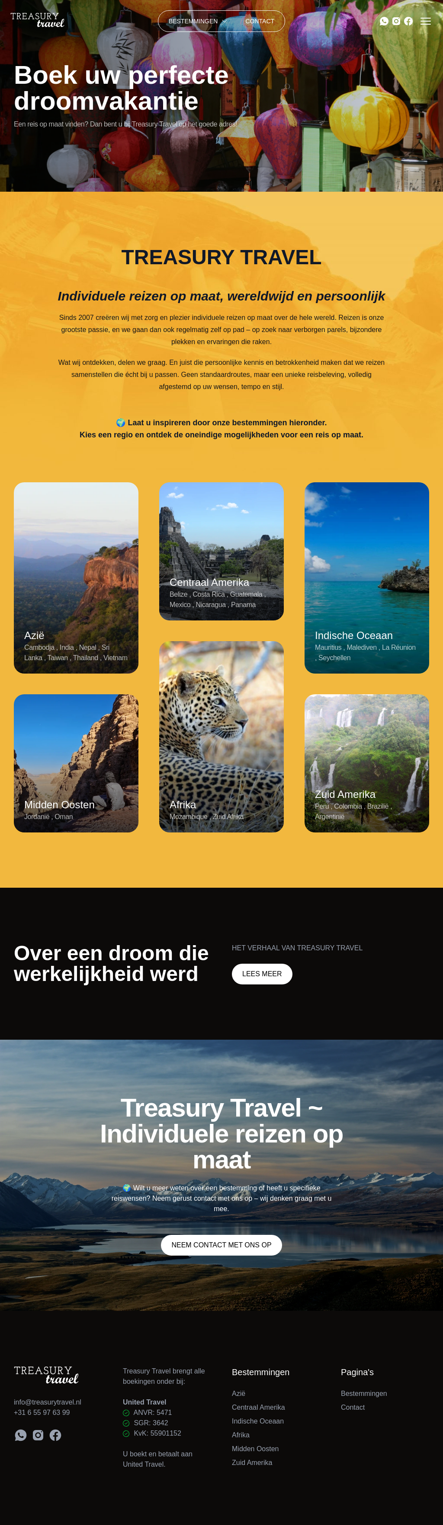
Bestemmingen (198, 21)
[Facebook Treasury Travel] (408, 21)
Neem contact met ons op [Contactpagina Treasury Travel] (221, 1245)
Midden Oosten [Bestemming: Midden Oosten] (255, 1448)
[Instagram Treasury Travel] (396, 21)
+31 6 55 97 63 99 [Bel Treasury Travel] (42, 1412)
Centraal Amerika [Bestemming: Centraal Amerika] (258, 1407)
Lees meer (262, 974)
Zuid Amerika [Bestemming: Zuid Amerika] (252, 1462)
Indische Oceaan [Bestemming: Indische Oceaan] (258, 1421)
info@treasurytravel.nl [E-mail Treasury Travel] (47, 1402)
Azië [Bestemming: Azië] (238, 1393)
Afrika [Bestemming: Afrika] (241, 1435)
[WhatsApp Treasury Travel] (384, 21)
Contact (259, 21)
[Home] (59, 21)
